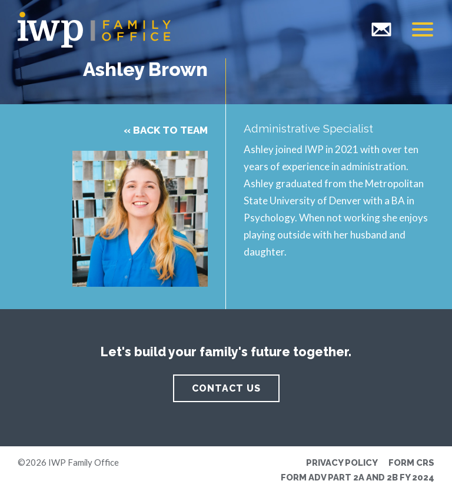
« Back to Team (166, 130)
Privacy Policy (342, 462)
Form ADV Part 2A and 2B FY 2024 (357, 477)
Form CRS (411, 462)
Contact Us (226, 388)
